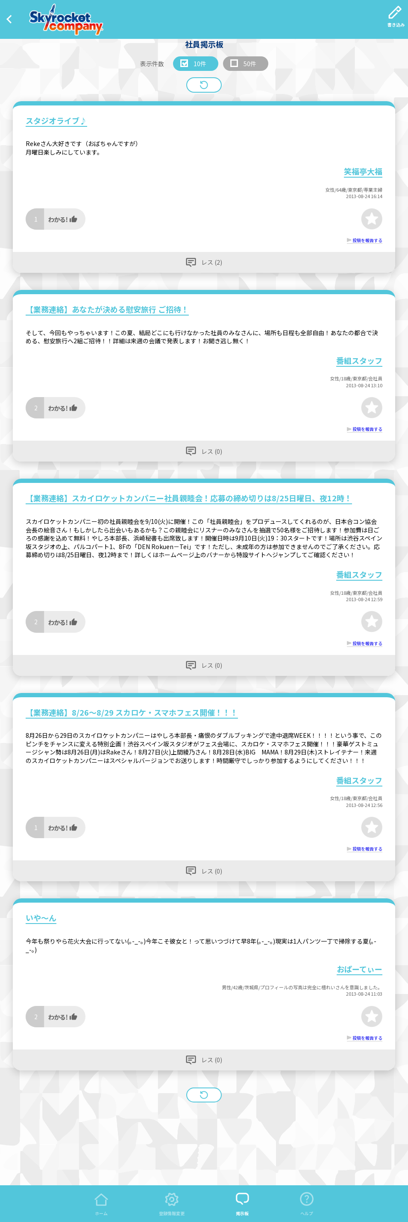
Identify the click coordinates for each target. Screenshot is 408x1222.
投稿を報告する (367, 240)
